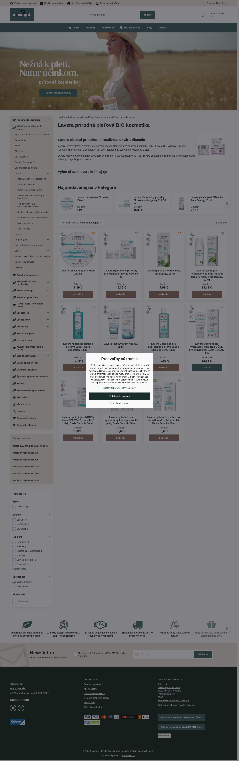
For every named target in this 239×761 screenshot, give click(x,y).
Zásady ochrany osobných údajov (119, 388)
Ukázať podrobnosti (119, 403)
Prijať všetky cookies (119, 396)
